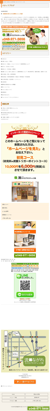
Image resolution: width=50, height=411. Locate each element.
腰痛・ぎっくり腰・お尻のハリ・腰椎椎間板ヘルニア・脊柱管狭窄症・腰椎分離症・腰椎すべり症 (24, 71)
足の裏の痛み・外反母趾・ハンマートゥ (11, 79)
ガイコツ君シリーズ (6, 89)
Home (13, 394)
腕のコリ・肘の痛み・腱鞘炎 (9, 69)
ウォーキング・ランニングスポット (10, 97)
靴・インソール (5, 87)
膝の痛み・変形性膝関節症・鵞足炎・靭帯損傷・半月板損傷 (16, 76)
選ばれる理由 (37, 394)
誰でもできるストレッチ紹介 (9, 84)
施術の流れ (4, 207)
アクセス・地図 (13, 400)
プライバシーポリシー (7, 386)
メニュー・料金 (13, 397)
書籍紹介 (4, 92)
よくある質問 (5, 211)
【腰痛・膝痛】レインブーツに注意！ (11, 117)
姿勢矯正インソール (6, 214)
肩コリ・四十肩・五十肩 (7, 66)
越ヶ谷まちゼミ (5, 94)
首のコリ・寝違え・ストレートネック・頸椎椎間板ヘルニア (16, 64)
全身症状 (4, 82)
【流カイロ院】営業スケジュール (10, 108)
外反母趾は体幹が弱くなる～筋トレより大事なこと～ (14, 112)
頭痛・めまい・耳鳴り (7, 61)
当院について (5, 204)
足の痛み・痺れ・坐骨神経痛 (9, 74)
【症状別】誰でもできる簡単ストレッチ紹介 (13, 13)
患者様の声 (36, 397)
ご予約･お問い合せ (6, 218)
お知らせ (4, 58)
